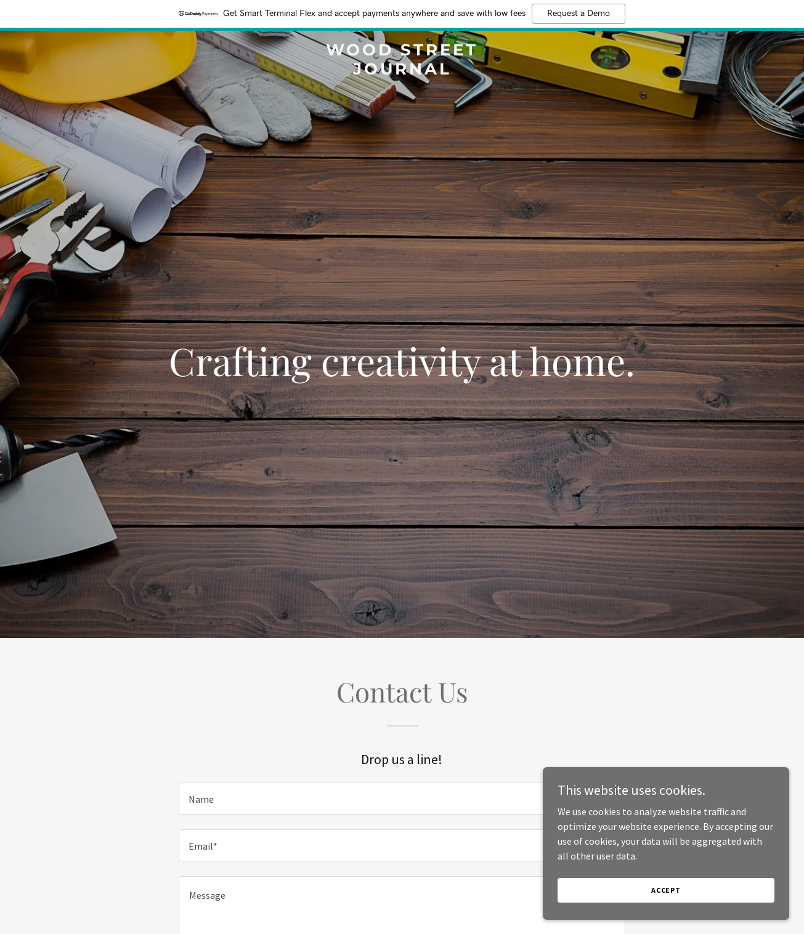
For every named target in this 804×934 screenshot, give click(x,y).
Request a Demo (578, 13)
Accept (666, 890)
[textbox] (402, 799)
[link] (402, 71)
